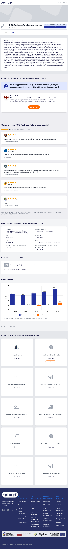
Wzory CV (46, 505)
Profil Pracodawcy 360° (34, 507)
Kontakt (58, 505)
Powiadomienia (22, 522)
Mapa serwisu (60, 525)
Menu (62, 2)
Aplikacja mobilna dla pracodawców (35, 519)
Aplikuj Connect (60, 519)
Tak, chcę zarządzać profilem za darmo (55, 27)
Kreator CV (46, 501)
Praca (5, 32)
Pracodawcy (22, 505)
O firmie (58, 501)
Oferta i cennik (35, 501)
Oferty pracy (22, 501)
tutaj (27, 213)
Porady (20, 508)
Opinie (12, 32)
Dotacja (58, 522)
